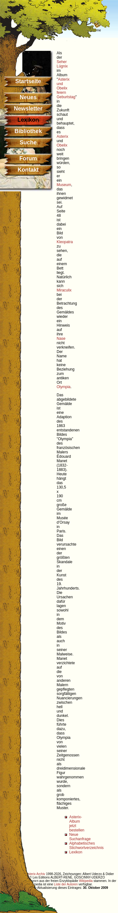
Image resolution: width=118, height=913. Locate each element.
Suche (28, 142)
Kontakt (28, 170)
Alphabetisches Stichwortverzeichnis (86, 845)
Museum (64, 185)
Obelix (62, 145)
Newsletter (28, 108)
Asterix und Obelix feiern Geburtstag (66, 88)
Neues (28, 97)
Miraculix (64, 290)
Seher (62, 62)
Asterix (62, 136)
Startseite (28, 81)
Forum (28, 158)
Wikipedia (86, 881)
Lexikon (75, 852)
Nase (61, 338)
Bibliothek (28, 131)
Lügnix (62, 66)
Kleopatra (65, 242)
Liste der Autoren (66, 884)
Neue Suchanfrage (80, 836)
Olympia (63, 387)
